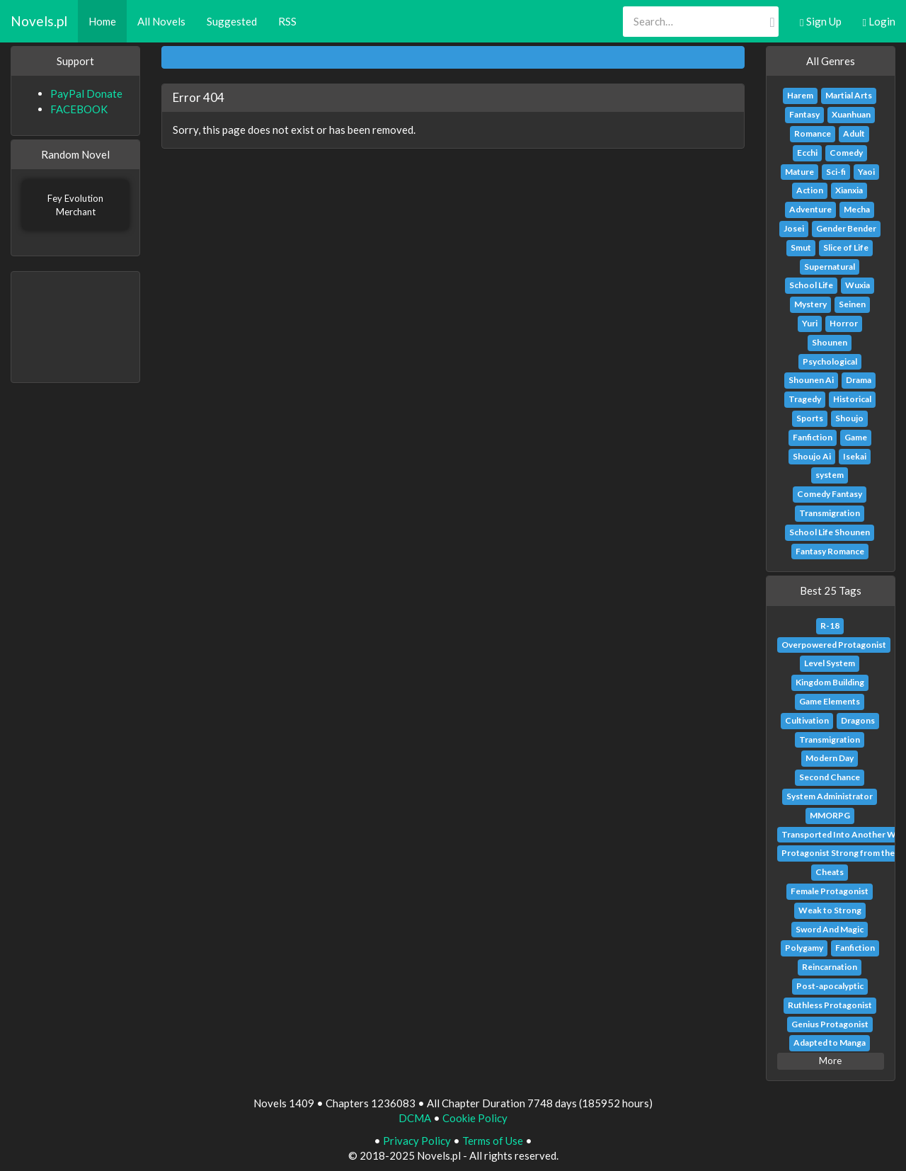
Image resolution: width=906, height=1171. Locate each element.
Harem (800, 95)
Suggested (232, 21)
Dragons (858, 720)
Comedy (846, 152)
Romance (812, 133)
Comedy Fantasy (829, 494)
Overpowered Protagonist (833, 644)
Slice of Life (845, 247)
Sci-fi (836, 171)
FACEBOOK (79, 109)
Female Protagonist (829, 891)
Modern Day (829, 758)
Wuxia (857, 285)
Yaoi (866, 171)
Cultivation (807, 720)
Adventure (810, 209)
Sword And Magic (830, 929)
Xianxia (849, 190)
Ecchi (807, 152)
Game (855, 437)
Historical (852, 399)
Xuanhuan (851, 114)
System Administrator (829, 796)
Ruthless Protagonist (830, 1005)
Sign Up (820, 21)
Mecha (857, 209)
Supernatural (829, 266)
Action (809, 190)
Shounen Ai (811, 380)
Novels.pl (39, 21)
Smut (801, 247)
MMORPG (830, 815)
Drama (858, 380)
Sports (809, 418)
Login (879, 21)
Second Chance (829, 777)
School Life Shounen (829, 532)
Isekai (854, 456)
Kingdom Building (830, 682)
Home (102, 21)
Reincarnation (829, 966)
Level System (829, 663)
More (830, 1060)
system (829, 474)
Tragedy (805, 399)
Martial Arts (848, 95)
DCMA (414, 1118)
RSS (287, 21)
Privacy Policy (417, 1140)
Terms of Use (492, 1140)
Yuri (810, 323)
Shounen (829, 342)
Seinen (852, 304)
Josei (794, 228)
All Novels (161, 21)
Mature (799, 171)
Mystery (810, 304)
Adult (854, 133)
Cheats (829, 872)
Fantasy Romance (830, 551)
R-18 (829, 625)
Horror (844, 323)
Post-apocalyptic (830, 986)
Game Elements (829, 701)
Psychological (830, 361)
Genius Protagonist (829, 1024)
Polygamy (804, 947)
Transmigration (829, 513)
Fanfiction (812, 437)
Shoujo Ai (812, 456)
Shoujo (849, 418)
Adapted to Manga (829, 1042)
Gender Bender (846, 228)
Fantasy (804, 114)
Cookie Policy (475, 1118)
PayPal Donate (86, 93)
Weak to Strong (829, 910)
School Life (811, 285)
